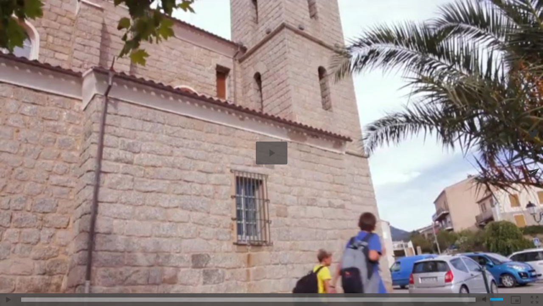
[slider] (248, 300)
